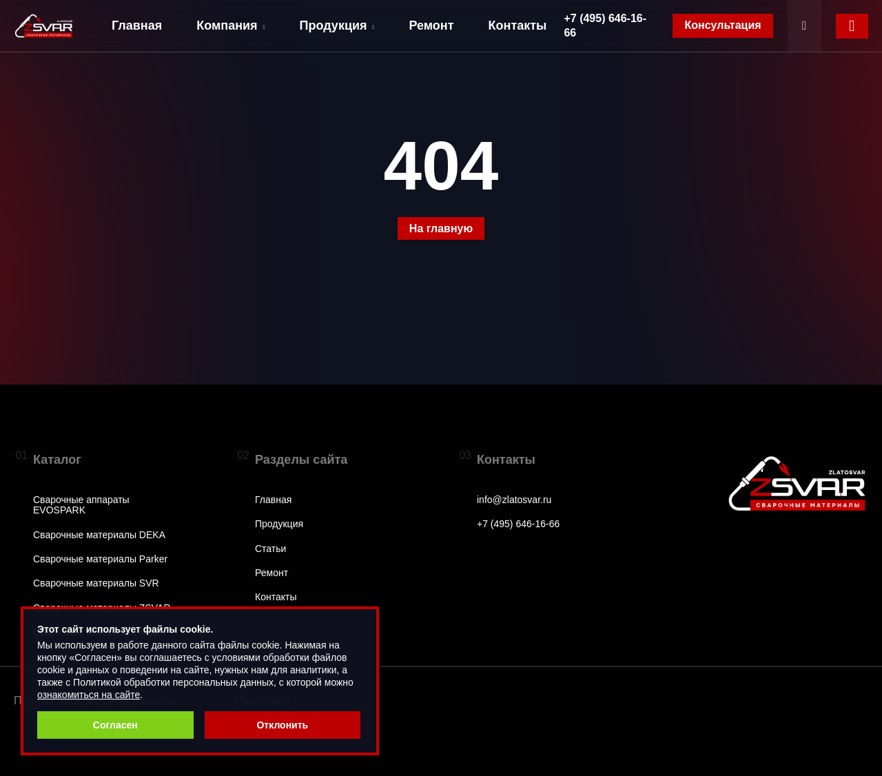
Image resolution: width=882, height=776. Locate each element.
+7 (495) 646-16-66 (605, 25)
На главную (441, 228)
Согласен (115, 725)
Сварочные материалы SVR (96, 583)
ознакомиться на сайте (88, 694)
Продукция (337, 25)
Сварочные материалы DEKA (99, 535)
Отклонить (282, 725)
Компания (230, 25)
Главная (137, 25)
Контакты (518, 25)
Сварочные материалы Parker (100, 559)
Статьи (270, 549)
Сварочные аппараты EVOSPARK (81, 505)
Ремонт (431, 25)
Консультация (722, 25)
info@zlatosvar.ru (514, 500)
